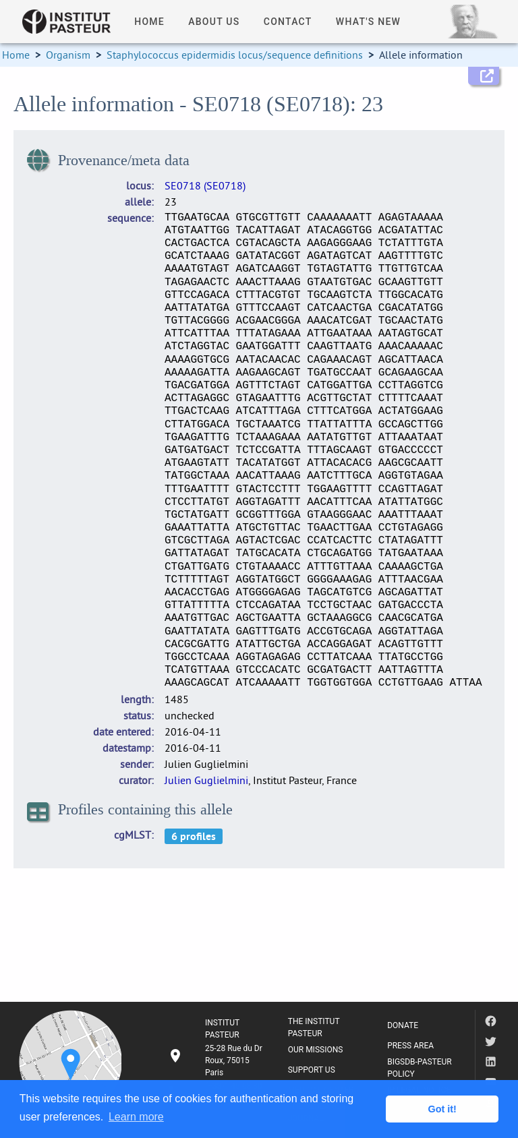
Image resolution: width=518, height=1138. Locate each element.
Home (16, 54)
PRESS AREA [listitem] (410, 1045)
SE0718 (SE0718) (205, 185)
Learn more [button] (136, 1116)
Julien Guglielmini (206, 780)
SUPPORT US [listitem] (311, 1070)
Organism (68, 54)
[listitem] (217, 1060)
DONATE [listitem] (402, 1025)
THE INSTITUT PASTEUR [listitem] (314, 1027)
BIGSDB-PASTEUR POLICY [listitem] (419, 1068)
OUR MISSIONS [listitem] (315, 1049)
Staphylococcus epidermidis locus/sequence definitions (235, 54)
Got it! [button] (442, 1109)
